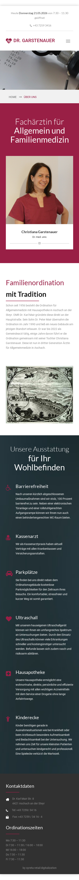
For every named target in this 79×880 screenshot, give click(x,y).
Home (13, 97)
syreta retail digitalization (41, 867)
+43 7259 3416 (42, 25)
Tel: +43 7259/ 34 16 (24, 810)
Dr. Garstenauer (30, 41)
